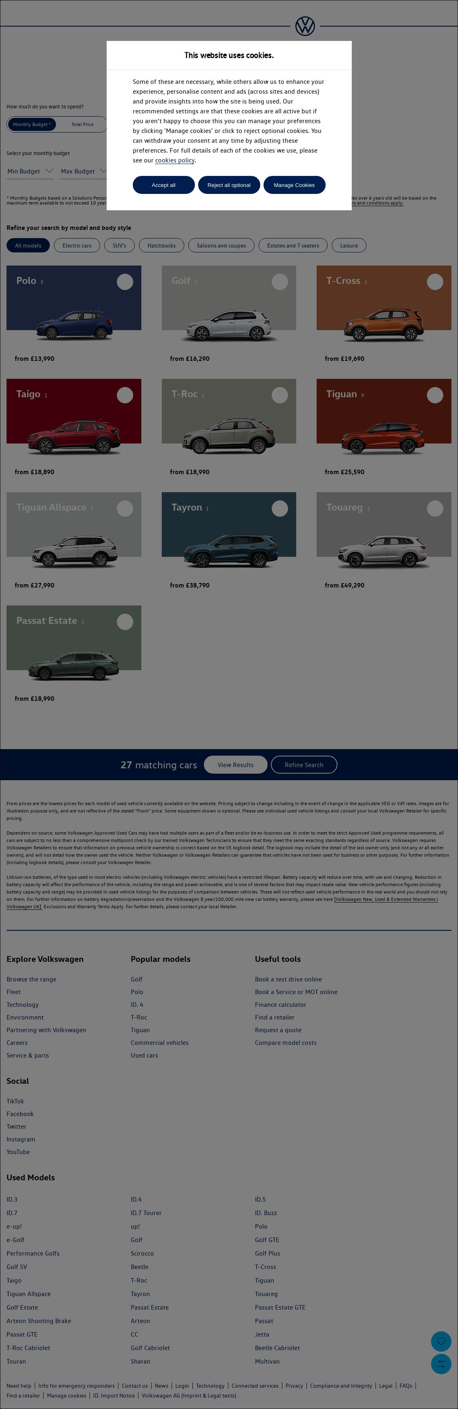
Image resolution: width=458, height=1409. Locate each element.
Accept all (164, 185)
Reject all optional (229, 185)
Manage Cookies (294, 185)
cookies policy (174, 160)
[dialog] (229, 704)
